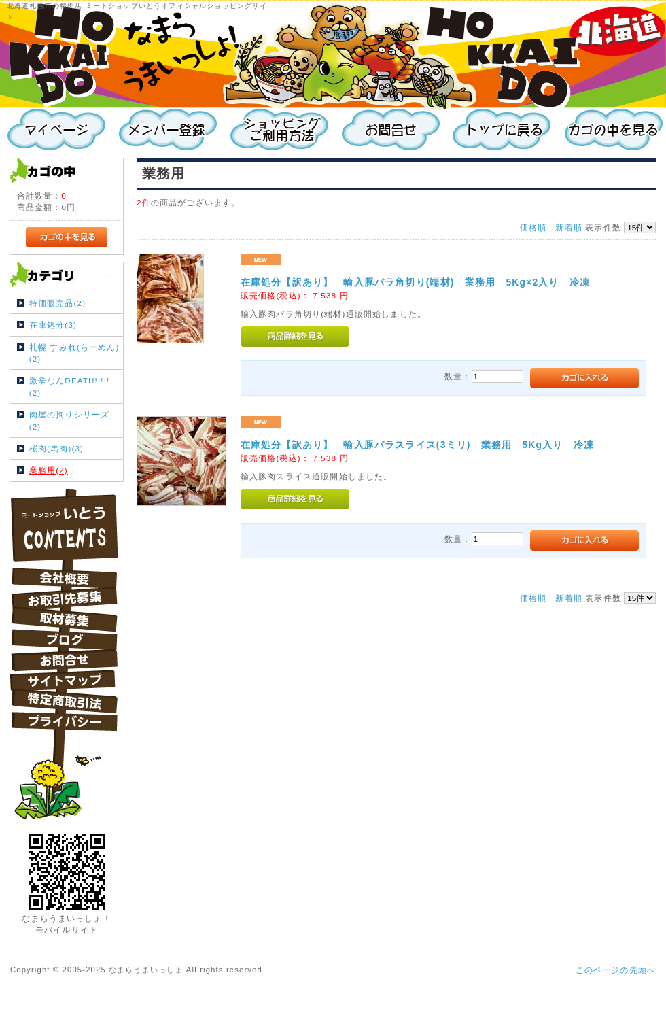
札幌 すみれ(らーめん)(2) (74, 353)
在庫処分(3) (53, 324)
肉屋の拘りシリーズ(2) (69, 420)
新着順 (568, 227)
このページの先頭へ (616, 969)
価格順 (533, 227)
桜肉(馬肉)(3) (56, 448)
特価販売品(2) (57, 302)
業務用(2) (48, 470)
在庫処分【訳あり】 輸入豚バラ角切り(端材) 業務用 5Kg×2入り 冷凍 (415, 282)
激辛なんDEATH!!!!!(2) (69, 386)
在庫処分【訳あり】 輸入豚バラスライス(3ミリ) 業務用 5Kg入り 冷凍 (417, 444)
